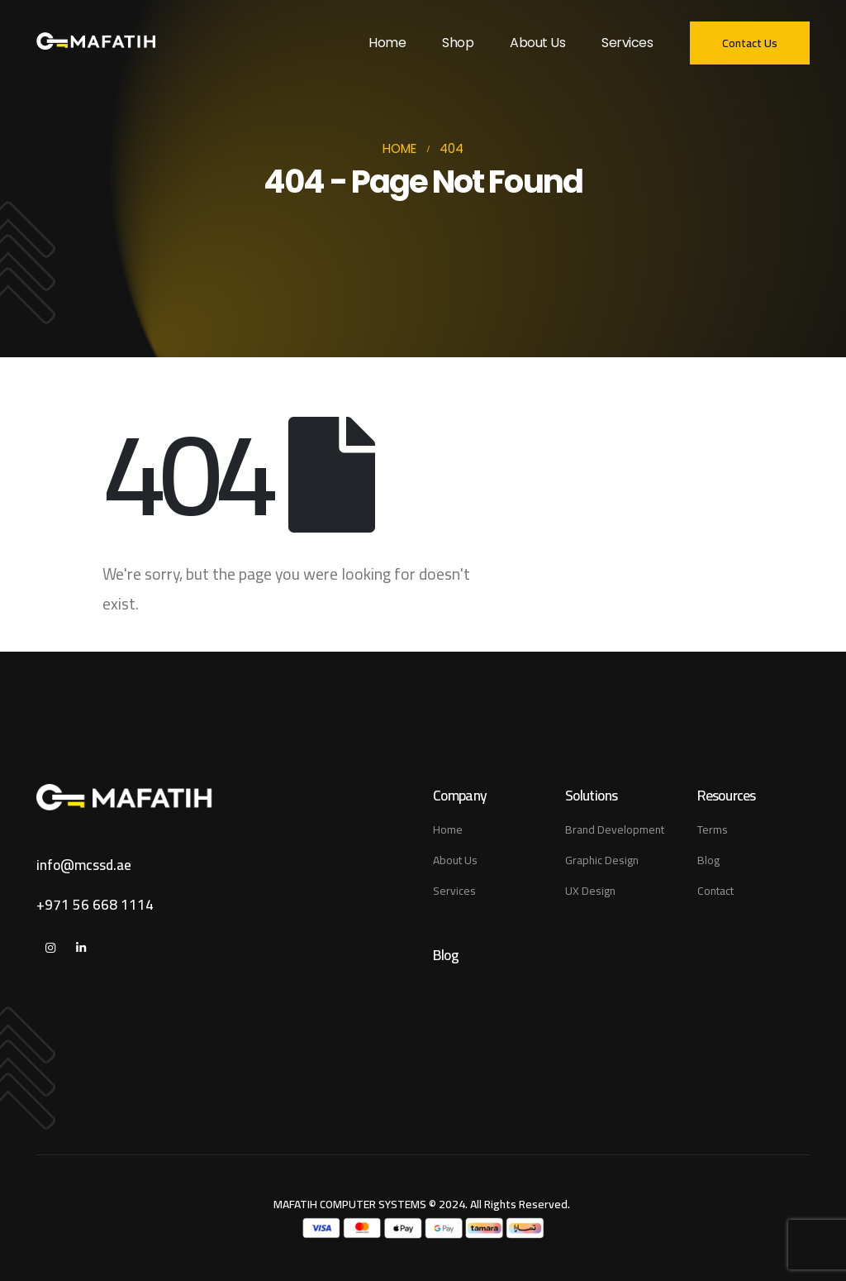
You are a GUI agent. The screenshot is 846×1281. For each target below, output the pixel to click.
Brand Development (614, 829)
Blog (708, 860)
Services (627, 42)
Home (387, 42)
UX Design (590, 890)
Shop (457, 42)
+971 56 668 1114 (95, 905)
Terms (712, 829)
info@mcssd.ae (83, 865)
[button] (750, 43)
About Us (537, 42)
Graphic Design (602, 860)
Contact (715, 890)
